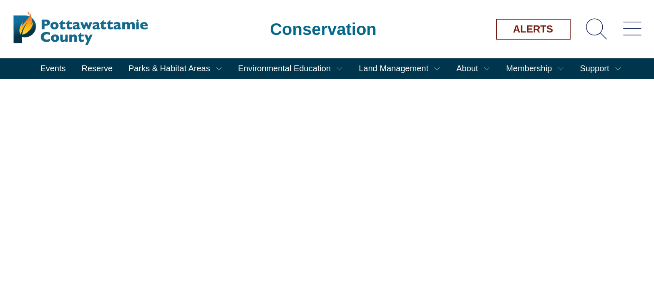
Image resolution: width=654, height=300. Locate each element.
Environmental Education (284, 68)
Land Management (393, 68)
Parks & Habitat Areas (169, 68)
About (467, 68)
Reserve (97, 68)
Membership (529, 68)
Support (594, 68)
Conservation (323, 29)
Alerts (533, 29)
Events (52, 68)
